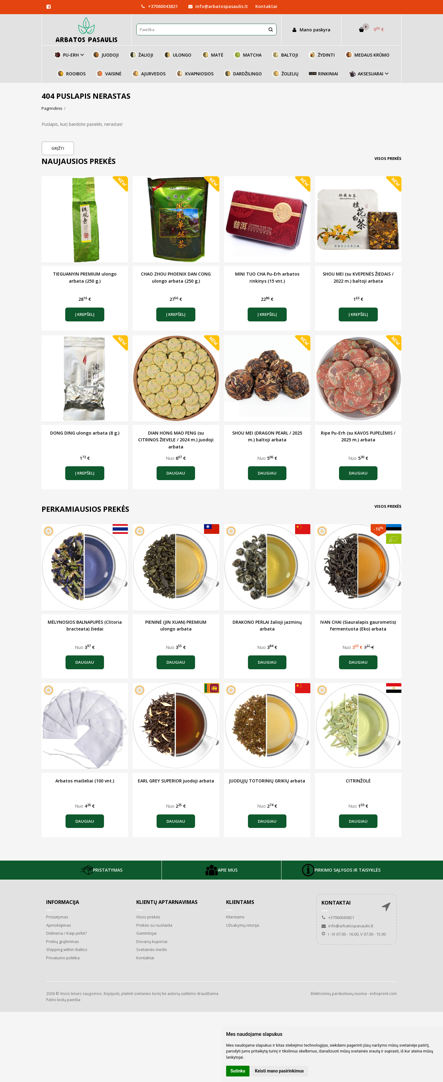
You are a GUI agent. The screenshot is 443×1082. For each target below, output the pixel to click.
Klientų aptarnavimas (167, 902)
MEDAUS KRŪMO (367, 55)
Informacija (62, 902)
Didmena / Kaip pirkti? (66, 933)
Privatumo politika (63, 958)
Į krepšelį (84, 314)
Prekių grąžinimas (62, 941)
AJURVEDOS (149, 74)
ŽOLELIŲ (285, 74)
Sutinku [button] (237, 1070)
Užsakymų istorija (242, 925)
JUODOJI (105, 55)
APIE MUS (221, 870)
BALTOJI (285, 55)
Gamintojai (146, 933)
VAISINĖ (109, 74)
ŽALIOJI (141, 55)
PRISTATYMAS (101, 870)
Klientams (240, 902)
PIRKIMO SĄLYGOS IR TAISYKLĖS (341, 870)
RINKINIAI (323, 74)
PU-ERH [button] (66, 55)
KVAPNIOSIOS (195, 74)
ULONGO (177, 55)
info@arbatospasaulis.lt (218, 6)
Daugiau (175, 473)
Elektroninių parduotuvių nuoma (339, 993)
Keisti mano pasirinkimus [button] (279, 1070)
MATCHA (247, 55)
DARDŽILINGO (243, 74)
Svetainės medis (151, 949)
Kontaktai (266, 6)
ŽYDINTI (322, 55)
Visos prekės (387, 158)
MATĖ (212, 55)
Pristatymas (57, 917)
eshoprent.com (383, 993)
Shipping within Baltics (66, 949)
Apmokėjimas (58, 925)
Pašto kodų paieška (63, 999)
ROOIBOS (71, 74)
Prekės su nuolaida (154, 925)
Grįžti (57, 148)
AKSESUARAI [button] (366, 74)
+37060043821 (159, 6)
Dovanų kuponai (151, 941)
